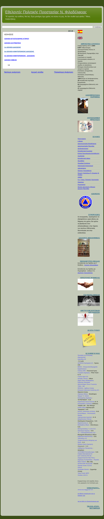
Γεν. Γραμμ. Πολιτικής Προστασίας (88, 179)
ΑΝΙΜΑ (80, 177)
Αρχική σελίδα (37, 72)
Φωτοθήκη (81, 161)
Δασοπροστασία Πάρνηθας (86, 146)
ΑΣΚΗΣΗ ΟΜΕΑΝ (10, 60)
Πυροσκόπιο (81, 184)
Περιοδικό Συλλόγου (84, 163)
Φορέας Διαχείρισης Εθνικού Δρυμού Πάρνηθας (86, 187)
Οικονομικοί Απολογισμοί (85, 166)
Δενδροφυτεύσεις (83, 148)
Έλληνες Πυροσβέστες (85, 170)
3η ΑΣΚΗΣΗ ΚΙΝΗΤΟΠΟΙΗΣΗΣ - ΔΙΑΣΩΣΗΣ (19, 56)
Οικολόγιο (81, 182)
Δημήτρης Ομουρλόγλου (85, 273)
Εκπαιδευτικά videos (84, 158)
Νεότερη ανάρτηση (12, 72)
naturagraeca (82, 168)
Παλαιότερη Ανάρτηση (63, 72)
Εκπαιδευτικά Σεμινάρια (85, 151)
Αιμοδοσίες (81, 156)
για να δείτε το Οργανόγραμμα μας (88, 501)
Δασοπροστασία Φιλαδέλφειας (87, 143)
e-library (80, 141)
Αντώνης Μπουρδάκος (91, 265)
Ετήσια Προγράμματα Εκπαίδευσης (88, 153)
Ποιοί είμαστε (82, 138)
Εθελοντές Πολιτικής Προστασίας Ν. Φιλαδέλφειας (46, 12)
